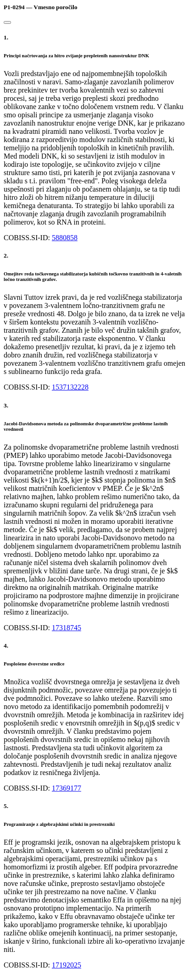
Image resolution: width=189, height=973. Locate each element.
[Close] (7, 22)
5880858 (65, 238)
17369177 (66, 788)
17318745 (66, 628)
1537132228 (70, 387)
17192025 (66, 965)
